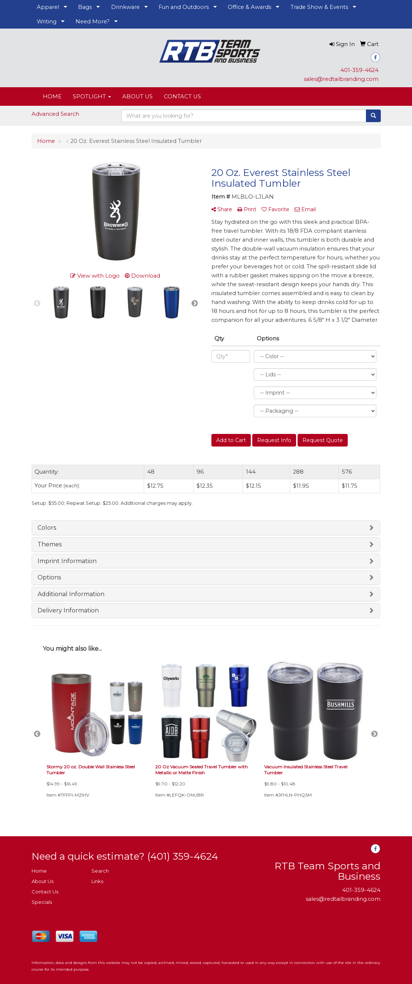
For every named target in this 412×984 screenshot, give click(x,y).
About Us (42, 881)
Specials (42, 902)
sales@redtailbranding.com (341, 79)
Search (100, 871)
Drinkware (125, 7)
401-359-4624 (359, 70)
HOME (52, 96)
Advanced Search (55, 114)
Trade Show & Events (319, 7)
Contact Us (45, 892)
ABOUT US (137, 96)
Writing (46, 21)
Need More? (92, 21)
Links (97, 881)
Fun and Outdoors (184, 7)
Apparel (48, 7)
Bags (85, 7)
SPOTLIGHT (92, 96)
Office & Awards (249, 7)
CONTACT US (182, 96)
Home (39, 871)
